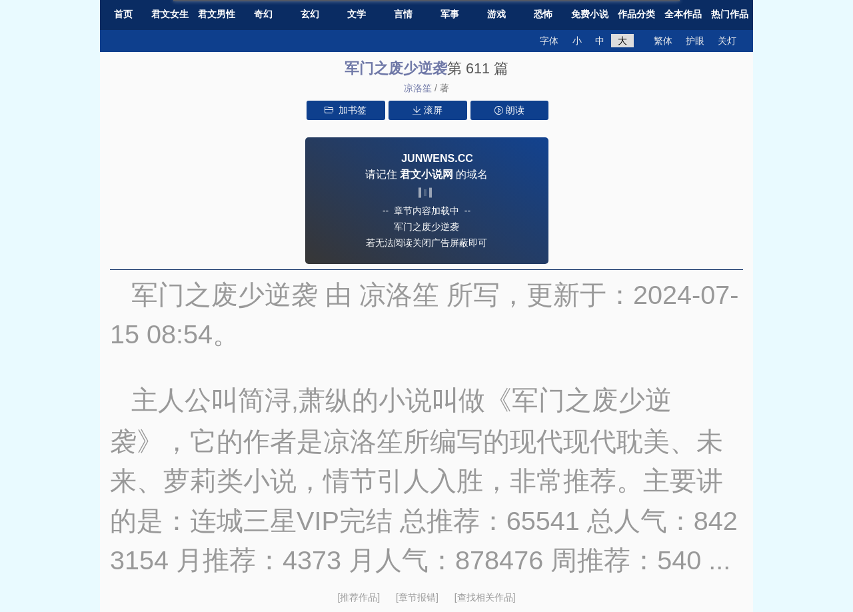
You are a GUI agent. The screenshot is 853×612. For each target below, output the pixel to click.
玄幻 (310, 14)
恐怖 (543, 14)
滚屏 (427, 110)
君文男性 (216, 14)
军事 (449, 14)
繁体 (663, 40)
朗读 (509, 110)
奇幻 (263, 14)
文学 (356, 14)
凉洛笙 (418, 88)
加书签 (346, 110)
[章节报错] (418, 597)
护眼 (695, 40)
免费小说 (589, 14)
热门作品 (729, 14)
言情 (403, 14)
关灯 (727, 40)
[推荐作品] (360, 597)
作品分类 (636, 14)
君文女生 (170, 14)
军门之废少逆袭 (396, 68)
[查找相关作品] (485, 597)
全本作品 (683, 14)
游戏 (496, 14)
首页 (123, 14)
